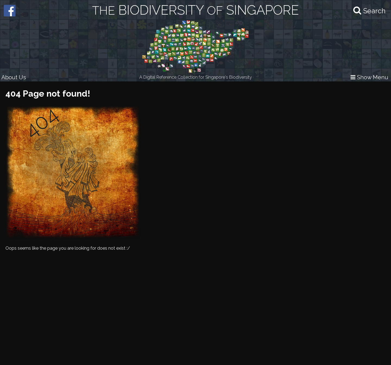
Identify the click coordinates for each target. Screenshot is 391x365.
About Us (13, 77)
